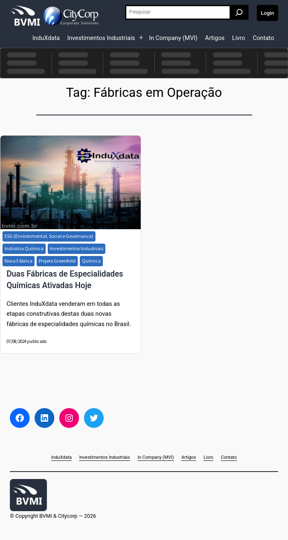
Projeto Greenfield (57, 261)
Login (267, 13)
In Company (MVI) (173, 38)
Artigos (215, 38)
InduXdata (46, 38)
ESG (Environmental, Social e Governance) (49, 236)
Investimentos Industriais (101, 38)
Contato (263, 38)
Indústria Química (24, 248)
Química (91, 261)
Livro (238, 38)
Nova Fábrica (19, 261)
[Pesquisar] (239, 12)
